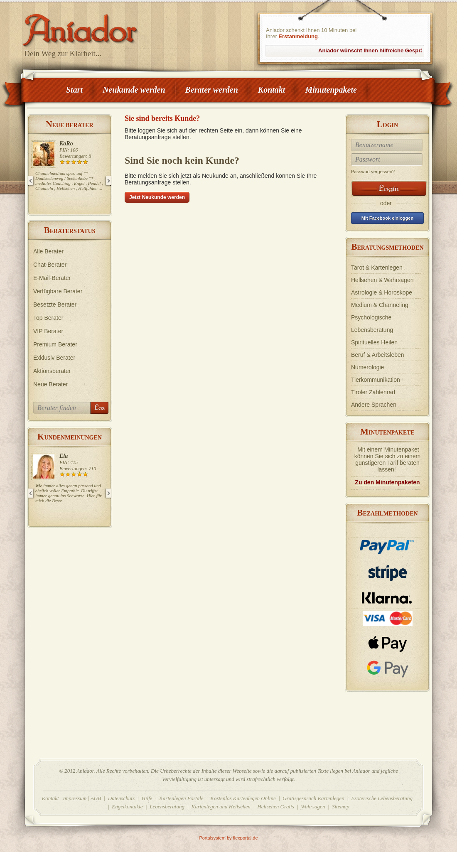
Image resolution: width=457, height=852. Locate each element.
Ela (63, 456)
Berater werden (211, 89)
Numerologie (367, 367)
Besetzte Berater (54, 304)
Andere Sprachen (373, 404)
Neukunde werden (134, 89)
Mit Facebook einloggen (387, 218)
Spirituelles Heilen (374, 342)
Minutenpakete (330, 89)
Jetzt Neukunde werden (157, 197)
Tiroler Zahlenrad (373, 392)
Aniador (108, 27)
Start (74, 89)
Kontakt (271, 89)
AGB (96, 798)
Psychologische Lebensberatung (372, 323)
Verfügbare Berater (57, 291)
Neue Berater (50, 384)
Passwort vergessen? (373, 171)
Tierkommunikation (375, 379)
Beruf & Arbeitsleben (377, 354)
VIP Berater (48, 331)
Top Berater (48, 317)
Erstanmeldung (298, 36)
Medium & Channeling (379, 305)
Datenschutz (121, 798)
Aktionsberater (52, 371)
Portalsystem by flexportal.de (228, 837)
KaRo (66, 143)
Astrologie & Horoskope (381, 292)
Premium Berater (55, 344)
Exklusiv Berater (54, 357)
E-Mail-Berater (52, 278)
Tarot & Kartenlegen (377, 267)
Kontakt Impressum (64, 798)
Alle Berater (48, 251)
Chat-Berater (49, 264)
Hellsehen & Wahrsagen (382, 280)
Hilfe (147, 798)
